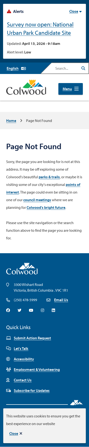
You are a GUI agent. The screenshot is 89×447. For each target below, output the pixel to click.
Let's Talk (17, 348)
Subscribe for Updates (28, 390)
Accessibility (20, 359)
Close (13, 433)
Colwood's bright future (46, 207)
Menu (67, 88)
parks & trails (49, 176)
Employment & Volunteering (33, 369)
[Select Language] (16, 68)
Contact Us (19, 380)
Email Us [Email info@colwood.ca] (61, 299)
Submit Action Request (28, 338)
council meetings (37, 199)
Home (11, 120)
